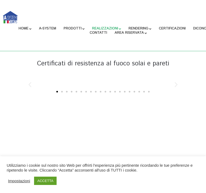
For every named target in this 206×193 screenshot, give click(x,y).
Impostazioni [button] (19, 181)
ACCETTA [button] (45, 181)
